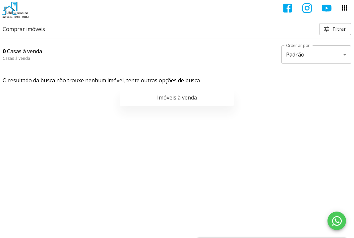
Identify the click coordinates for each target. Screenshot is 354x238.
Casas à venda (16, 58)
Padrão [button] (295, 54)
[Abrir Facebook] (287, 8)
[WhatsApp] (336, 221)
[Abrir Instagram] (307, 8)
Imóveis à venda (177, 97)
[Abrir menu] (344, 8)
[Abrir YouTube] (326, 8)
